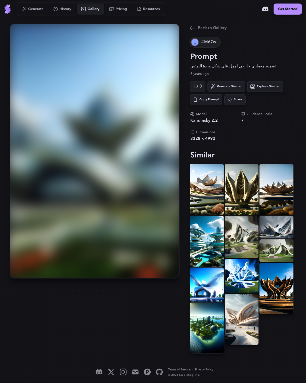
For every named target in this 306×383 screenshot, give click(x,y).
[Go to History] (62, 9)
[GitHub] (159, 372)
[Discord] (265, 9)
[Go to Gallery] (90, 9)
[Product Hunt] (147, 372)
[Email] (135, 372)
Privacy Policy (204, 369)
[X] (111, 372)
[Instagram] (123, 372)
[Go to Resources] (148, 9)
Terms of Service (179, 369)
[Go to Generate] (33, 9)
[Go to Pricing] (118, 9)
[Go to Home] (7, 9)
